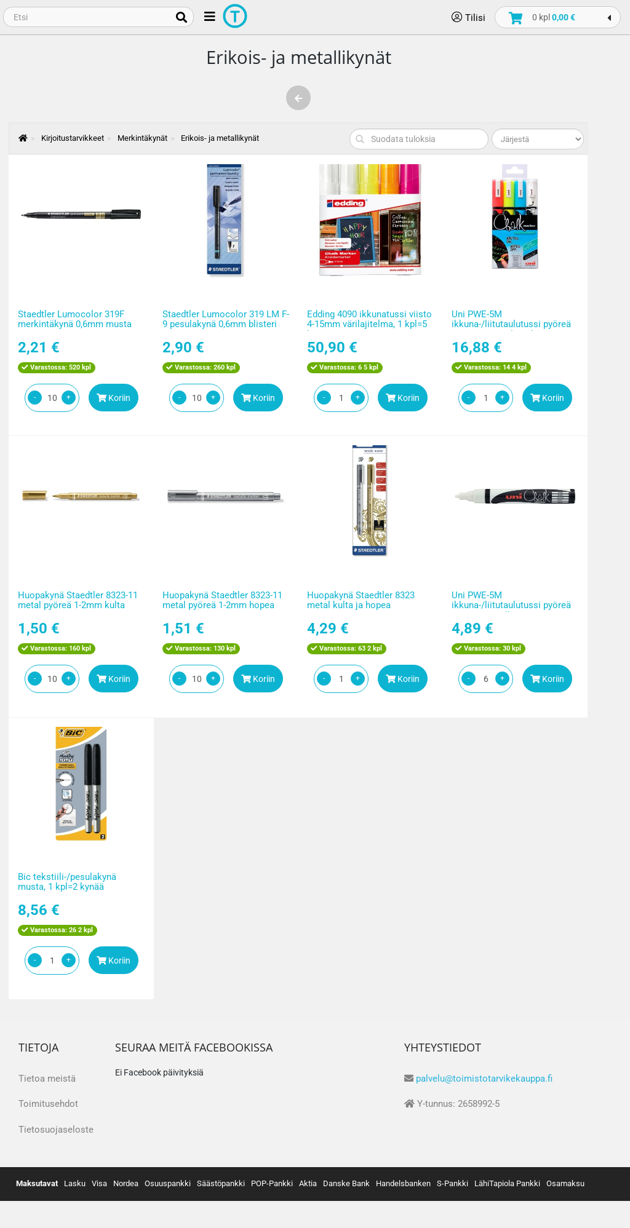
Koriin (113, 398)
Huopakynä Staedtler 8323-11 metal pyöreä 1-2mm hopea (222, 600)
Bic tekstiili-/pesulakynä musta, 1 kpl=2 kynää (67, 882)
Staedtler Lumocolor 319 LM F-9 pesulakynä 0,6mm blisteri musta (225, 324)
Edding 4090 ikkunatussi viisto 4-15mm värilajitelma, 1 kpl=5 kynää (369, 324)
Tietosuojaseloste (56, 1129)
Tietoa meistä (47, 1078)
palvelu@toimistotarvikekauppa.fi (484, 1078)
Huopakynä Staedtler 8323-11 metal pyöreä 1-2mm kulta (78, 600)
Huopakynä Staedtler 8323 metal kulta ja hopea (361, 600)
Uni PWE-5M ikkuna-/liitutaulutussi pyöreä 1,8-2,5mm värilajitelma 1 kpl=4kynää (511, 330)
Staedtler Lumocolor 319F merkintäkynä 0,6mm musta (75, 319)
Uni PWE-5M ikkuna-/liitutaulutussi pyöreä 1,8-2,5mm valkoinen (511, 605)
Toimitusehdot (48, 1103)
